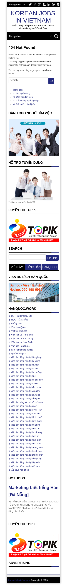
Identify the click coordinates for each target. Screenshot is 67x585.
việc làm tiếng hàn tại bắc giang (26, 357)
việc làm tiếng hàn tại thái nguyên (27, 455)
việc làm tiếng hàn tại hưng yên (26, 428)
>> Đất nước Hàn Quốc (24, 104)
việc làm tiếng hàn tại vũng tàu (25, 391)
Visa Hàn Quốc (18, 327)
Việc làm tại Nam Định (22, 342)
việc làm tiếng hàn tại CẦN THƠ (26, 410)
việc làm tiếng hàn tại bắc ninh (25, 361)
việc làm (17, 267)
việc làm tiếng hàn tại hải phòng (26, 372)
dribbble (53, 4)
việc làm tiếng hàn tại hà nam (25, 365)
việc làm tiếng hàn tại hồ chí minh (27, 380)
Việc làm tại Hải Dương (22, 338)
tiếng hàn (33, 267)
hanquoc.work (49, 268)
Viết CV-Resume (19, 331)
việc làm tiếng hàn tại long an (25, 436)
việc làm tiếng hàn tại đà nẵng (25, 395)
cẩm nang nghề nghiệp (22, 350)
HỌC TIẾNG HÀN (19, 320)
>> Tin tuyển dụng (21, 93)
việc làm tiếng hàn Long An (24, 406)
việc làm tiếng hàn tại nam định (26, 440)
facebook (35, 4)
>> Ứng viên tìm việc (23, 97)
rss (44, 4)
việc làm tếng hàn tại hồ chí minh (27, 402)
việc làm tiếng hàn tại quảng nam (27, 447)
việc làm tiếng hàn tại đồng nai (25, 398)
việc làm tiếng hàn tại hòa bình (26, 425)
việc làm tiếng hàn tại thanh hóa (26, 451)
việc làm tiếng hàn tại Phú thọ (25, 413)
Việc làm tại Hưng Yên (22, 335)
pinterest (58, 4)
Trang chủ (18, 90)
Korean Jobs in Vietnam (33, 17)
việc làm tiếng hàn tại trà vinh (25, 383)
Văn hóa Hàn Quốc (20, 346)
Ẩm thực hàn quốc (20, 470)
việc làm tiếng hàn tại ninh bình (26, 443)
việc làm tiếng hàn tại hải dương (26, 432)
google (39, 4)
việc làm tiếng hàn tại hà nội (24, 368)
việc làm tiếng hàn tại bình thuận (26, 421)
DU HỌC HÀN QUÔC (21, 316)
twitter (30, 4)
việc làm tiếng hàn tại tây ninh (25, 462)
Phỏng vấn (16, 323)
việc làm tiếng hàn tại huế (23, 376)
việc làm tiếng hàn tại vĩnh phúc (26, 387)
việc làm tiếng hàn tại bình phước (27, 417)
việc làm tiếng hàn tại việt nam (25, 466)
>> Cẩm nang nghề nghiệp (26, 100)
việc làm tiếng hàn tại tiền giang (26, 458)
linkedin (48, 4)
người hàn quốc (18, 353)
